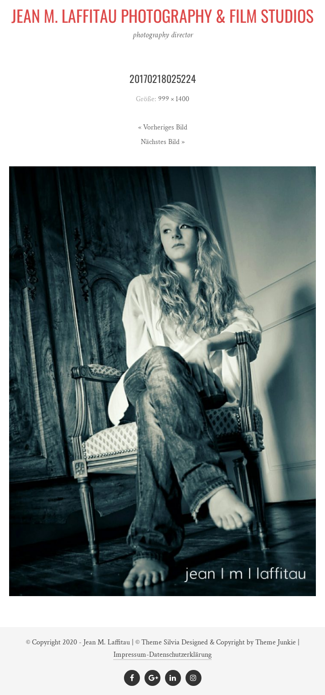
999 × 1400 (173, 99)
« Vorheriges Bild (162, 127)
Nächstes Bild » (163, 142)
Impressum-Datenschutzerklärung (162, 654)
